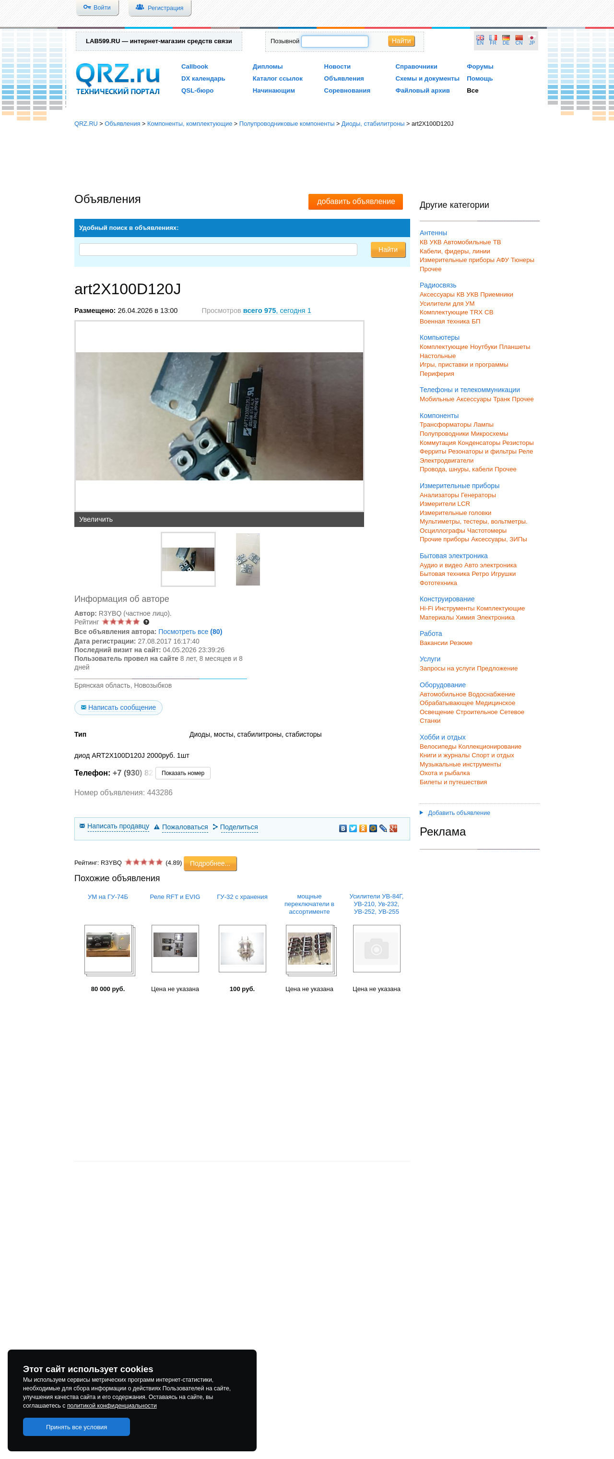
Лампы (483, 424)
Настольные (438, 355)
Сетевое (512, 712)
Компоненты (439, 415)
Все (472, 90)
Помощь (480, 78)
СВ (488, 312)
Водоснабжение (491, 694)
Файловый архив (422, 90)
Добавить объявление (455, 813)
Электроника (496, 617)
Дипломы (268, 66)
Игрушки (503, 573)
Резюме (460, 642)
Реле (526, 451)
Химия (465, 617)
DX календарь (203, 78)
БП (476, 321)
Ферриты (433, 451)
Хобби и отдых (443, 737)
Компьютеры (440, 337)
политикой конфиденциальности (112, 1405)
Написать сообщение (122, 707)
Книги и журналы (445, 755)
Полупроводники (444, 433)
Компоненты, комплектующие (189, 123)
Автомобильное (443, 694)
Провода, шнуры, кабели (456, 469)
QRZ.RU (86, 123)
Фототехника (438, 582)
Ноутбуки (483, 346)
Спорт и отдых (493, 755)
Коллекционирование (490, 746)
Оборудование (443, 685)
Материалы (437, 617)
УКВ (436, 242)
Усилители (435, 303)
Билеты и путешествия (453, 782)
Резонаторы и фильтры (482, 451)
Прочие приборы (444, 539)
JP (532, 43)
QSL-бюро (197, 90)
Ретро (480, 573)
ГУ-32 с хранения (242, 896)
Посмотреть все (190, 631)
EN (480, 43)
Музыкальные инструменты (460, 764)
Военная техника (445, 321)
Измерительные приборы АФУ (464, 259)
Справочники (416, 66)
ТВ (497, 242)
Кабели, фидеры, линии (455, 251)
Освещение (437, 712)
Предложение (497, 668)
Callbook (194, 66)
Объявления (344, 78)
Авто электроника (490, 565)
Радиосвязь (438, 285)
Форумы (480, 66)
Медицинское (495, 702)
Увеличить (96, 519)
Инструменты (455, 608)
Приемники (496, 294)
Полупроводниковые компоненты (287, 123)
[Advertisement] (307, 160)
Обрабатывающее (446, 702)
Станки (430, 720)
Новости (337, 66)
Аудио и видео (441, 565)
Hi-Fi (426, 608)
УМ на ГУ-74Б (108, 896)
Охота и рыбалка (445, 773)
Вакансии (434, 642)
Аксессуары (437, 294)
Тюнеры (522, 259)
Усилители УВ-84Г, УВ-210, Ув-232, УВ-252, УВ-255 (377, 904)
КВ (424, 242)
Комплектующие (444, 346)
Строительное (476, 712)
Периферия (437, 373)
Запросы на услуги (447, 668)
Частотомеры (487, 530)
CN (519, 43)
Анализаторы (439, 495)
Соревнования (347, 90)
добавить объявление (356, 201)
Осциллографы (442, 530)
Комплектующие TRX (451, 312)
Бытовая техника (445, 573)
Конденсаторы (479, 442)
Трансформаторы (446, 424)
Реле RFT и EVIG (175, 896)
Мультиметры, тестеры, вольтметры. (474, 521)
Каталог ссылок (278, 78)
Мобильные (437, 399)
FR (493, 43)
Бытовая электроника (454, 556)
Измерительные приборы (459, 486)
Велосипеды (438, 746)
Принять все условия (76, 1427)
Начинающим (274, 90)
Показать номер (183, 773)
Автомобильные (467, 242)
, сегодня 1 (277, 310)
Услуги (430, 659)
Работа (431, 633)
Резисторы (518, 442)
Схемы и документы (427, 78)
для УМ (464, 303)
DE (506, 43)
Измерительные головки (455, 512)
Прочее (431, 269)
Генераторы (478, 495)
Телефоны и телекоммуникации (470, 390)
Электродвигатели (446, 460)
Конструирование (447, 599)
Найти (401, 41)
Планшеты (514, 346)
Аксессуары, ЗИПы (499, 539)
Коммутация (438, 442)
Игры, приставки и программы (464, 364)
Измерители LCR (445, 503)
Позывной (285, 41)
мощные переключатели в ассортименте (309, 904)
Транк (501, 399)
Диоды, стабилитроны (373, 123)
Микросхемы (489, 433)
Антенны (433, 233)
